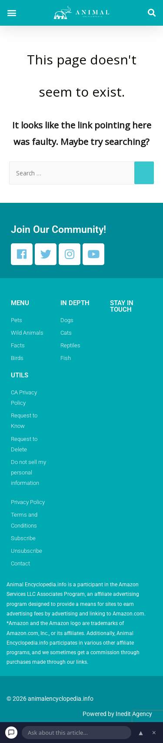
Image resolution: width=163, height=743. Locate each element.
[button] (11, 13)
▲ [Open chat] (140, 732)
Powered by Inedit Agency (117, 713)
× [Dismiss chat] (154, 732)
